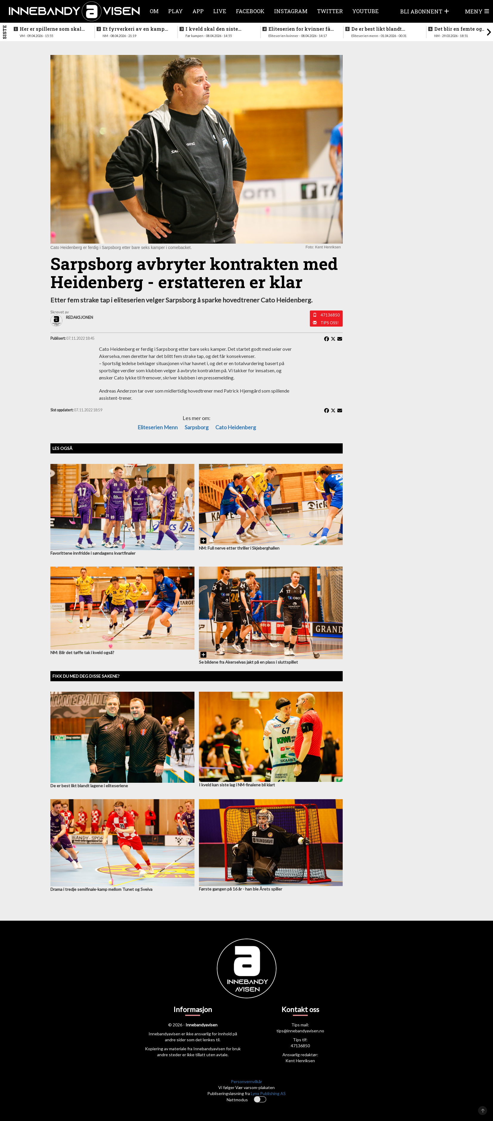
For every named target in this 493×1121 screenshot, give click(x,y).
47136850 (330, 315)
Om (154, 11)
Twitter (330, 11)
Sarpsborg (196, 427)
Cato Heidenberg (235, 427)
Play (175, 11)
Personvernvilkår (246, 1081)
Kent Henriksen (300, 1060)
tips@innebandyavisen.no (300, 1030)
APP (198, 11)
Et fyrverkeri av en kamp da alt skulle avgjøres (134, 29)
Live (219, 11)
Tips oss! (330, 322)
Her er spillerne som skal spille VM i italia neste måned (50, 29)
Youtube (365, 11)
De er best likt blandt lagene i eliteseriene (376, 29)
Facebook (250, 11)
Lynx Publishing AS (268, 1093)
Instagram (290, 11)
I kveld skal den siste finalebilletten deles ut (213, 29)
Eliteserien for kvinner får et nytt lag (300, 29)
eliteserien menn (157, 427)
